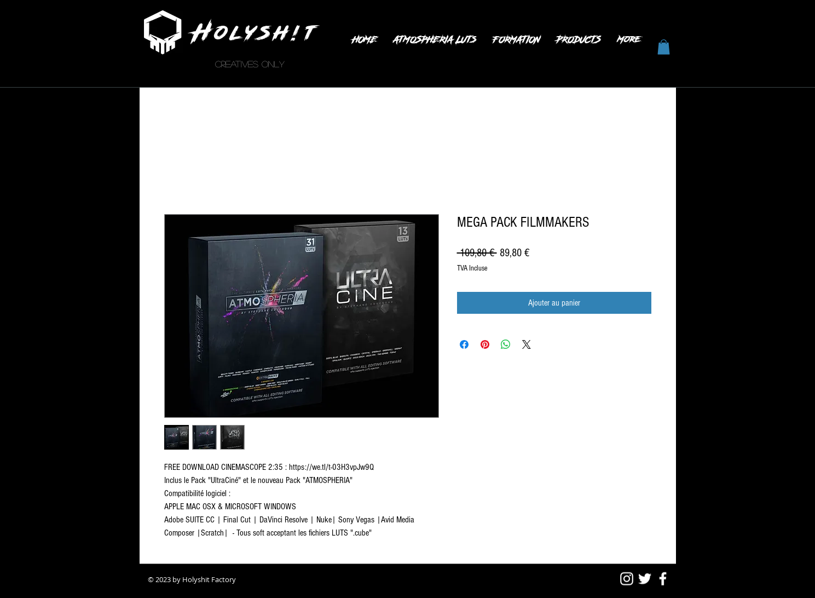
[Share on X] (526, 344)
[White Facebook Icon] (663, 579)
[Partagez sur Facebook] (464, 344)
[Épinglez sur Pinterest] (485, 344)
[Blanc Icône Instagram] (626, 579)
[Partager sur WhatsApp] (505, 344)
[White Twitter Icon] (645, 579)
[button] (663, 46)
